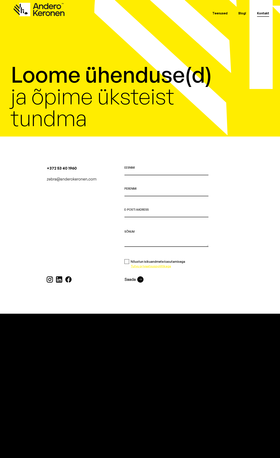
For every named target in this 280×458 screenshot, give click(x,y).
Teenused (220, 13)
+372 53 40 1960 (62, 168)
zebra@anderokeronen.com (72, 179)
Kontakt (263, 13)
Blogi (242, 13)
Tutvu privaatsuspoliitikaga (151, 266)
